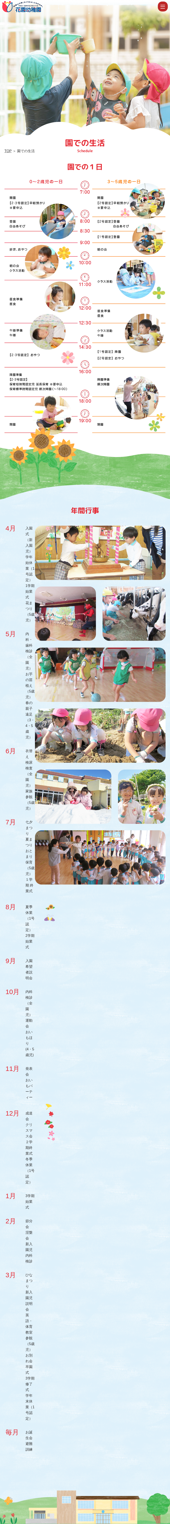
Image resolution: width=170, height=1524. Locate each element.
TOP (8, 151)
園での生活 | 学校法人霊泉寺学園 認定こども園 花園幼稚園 (79, 6)
